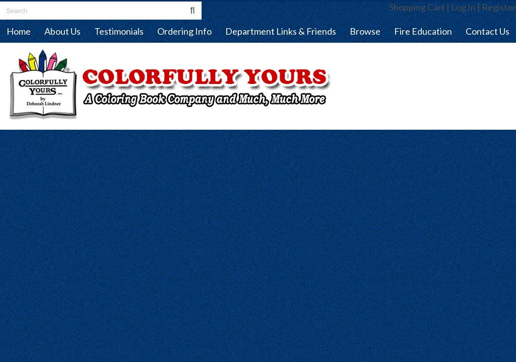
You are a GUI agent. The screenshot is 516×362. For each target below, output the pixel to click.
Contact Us (487, 31)
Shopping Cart (417, 7)
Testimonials (119, 31)
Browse (365, 31)
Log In (463, 7)
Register (499, 7)
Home (19, 31)
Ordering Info (184, 31)
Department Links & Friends (280, 31)
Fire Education (423, 31)
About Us (62, 31)
